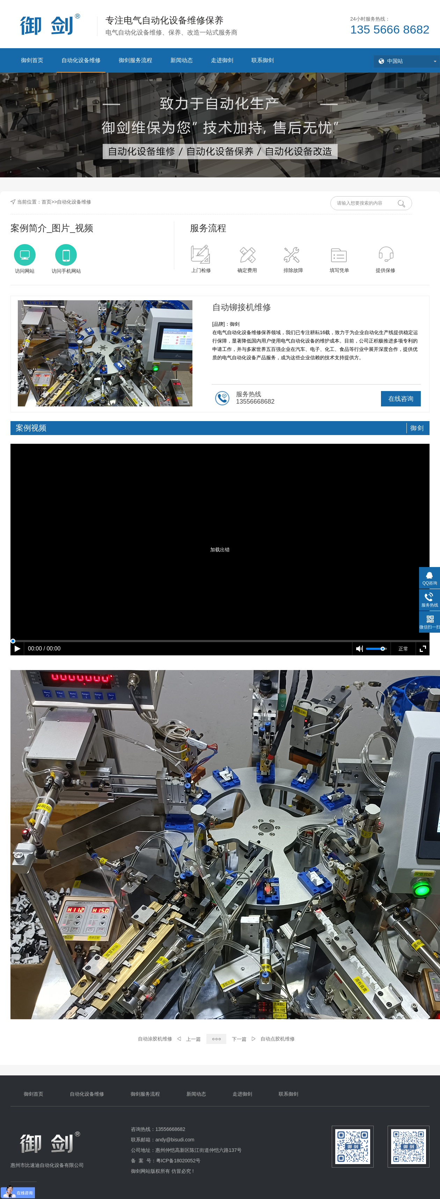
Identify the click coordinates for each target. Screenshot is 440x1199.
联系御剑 (262, 60)
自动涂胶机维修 (155, 1039)
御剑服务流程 (135, 60)
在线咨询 (400, 398)
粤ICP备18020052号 (178, 1160)
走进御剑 (222, 60)
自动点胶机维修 (278, 1039)
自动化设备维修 (81, 60)
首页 (46, 202)
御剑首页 (32, 60)
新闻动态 (181, 60)
